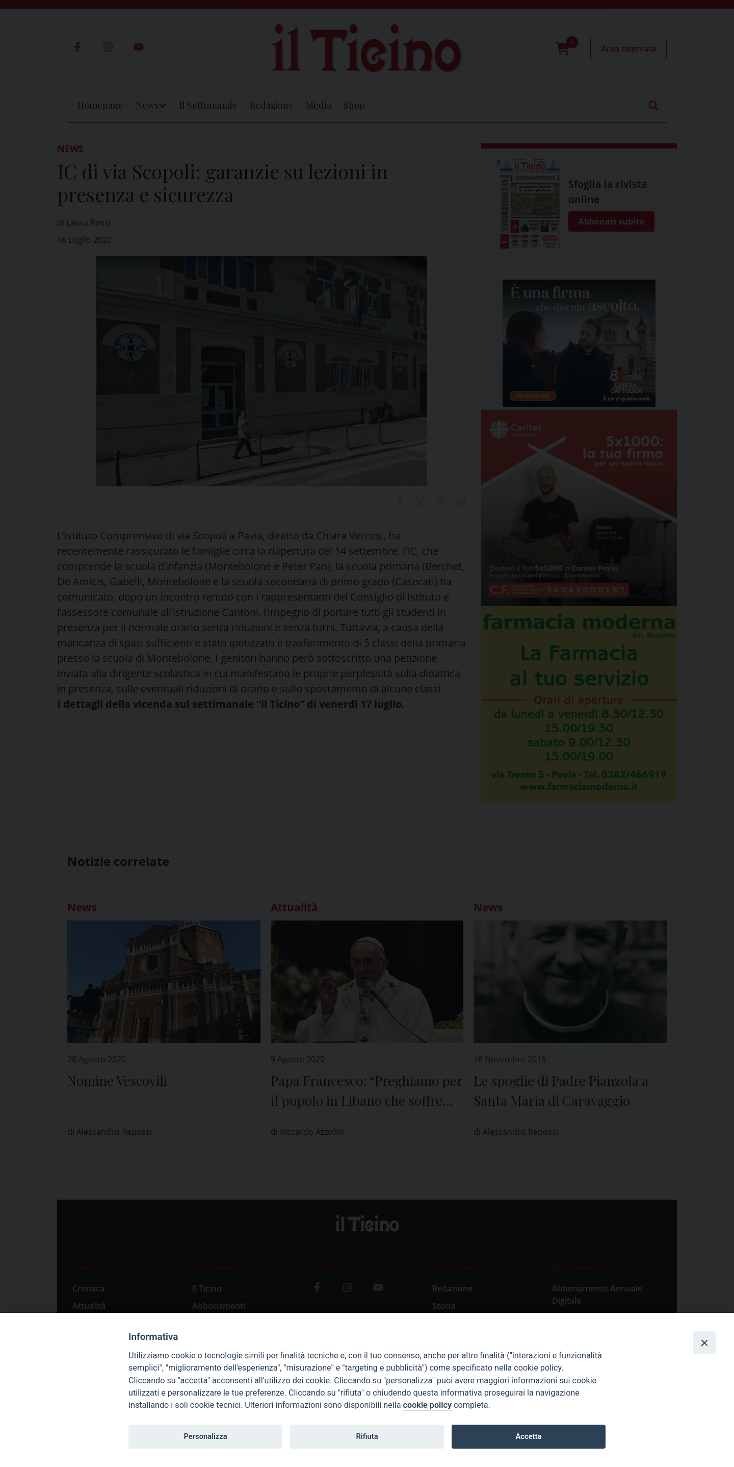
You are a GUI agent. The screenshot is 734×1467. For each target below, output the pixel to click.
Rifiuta (367, 1436)
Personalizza (205, 1436)
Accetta (528, 1436)
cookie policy (427, 1405)
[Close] (704, 1342)
